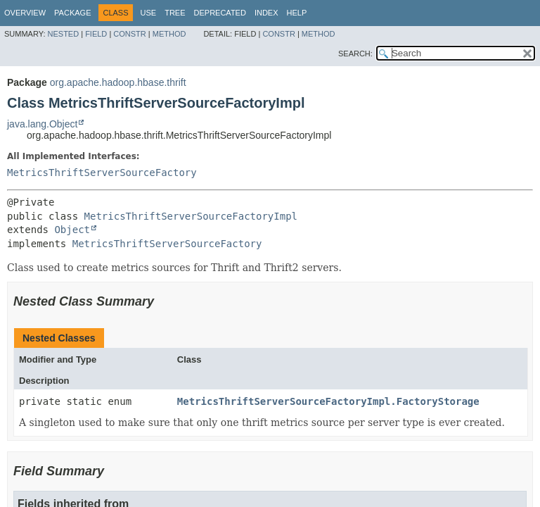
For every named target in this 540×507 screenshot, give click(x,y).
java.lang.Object (42, 124)
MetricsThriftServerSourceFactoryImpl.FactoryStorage (328, 401)
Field (96, 34)
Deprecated (220, 12)
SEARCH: (355, 53)
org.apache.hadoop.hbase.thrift (118, 82)
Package (72, 12)
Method (169, 34)
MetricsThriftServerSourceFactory (102, 172)
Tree (175, 12)
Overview (25, 12)
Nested (63, 34)
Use (149, 12)
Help (297, 12)
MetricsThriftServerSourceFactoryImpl (190, 216)
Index (266, 12)
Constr (129, 34)
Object (72, 229)
